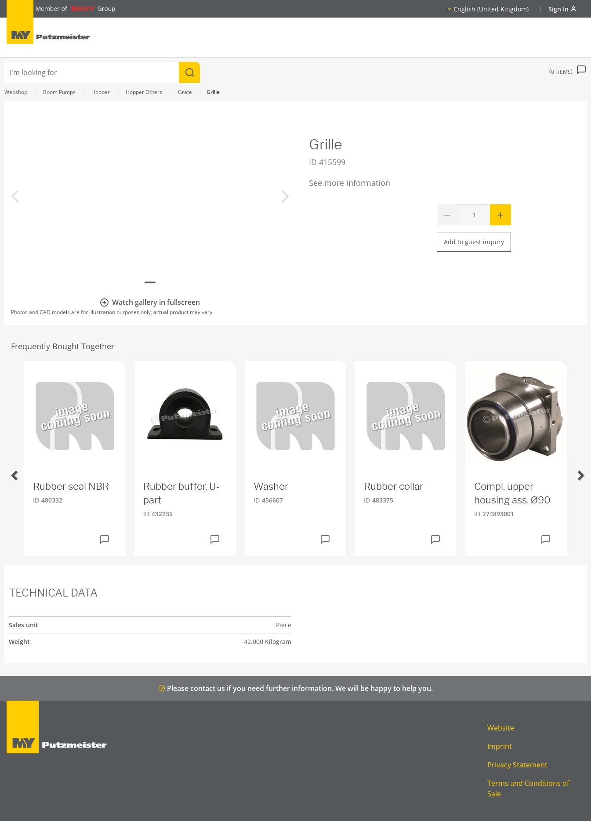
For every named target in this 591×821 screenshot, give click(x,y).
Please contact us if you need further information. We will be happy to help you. (295, 688)
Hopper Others (144, 92)
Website (500, 728)
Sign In (562, 9)
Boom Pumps (59, 92)
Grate (185, 92)
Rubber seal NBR (71, 486)
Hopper (100, 92)
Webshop (15, 92)
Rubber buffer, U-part (181, 493)
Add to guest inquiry (474, 242)
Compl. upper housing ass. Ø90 (512, 493)
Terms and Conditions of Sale (528, 788)
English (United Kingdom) (491, 9)
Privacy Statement (517, 765)
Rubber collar (393, 486)
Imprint (499, 746)
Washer (271, 486)
